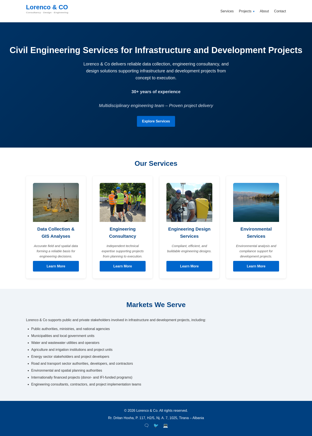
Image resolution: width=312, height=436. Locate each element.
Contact (280, 11)
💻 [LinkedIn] (165, 425)
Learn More (56, 266)
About (264, 11)
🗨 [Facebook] (146, 425)
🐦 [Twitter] (156, 425)
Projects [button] (247, 11)
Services (227, 11)
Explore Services (156, 121)
